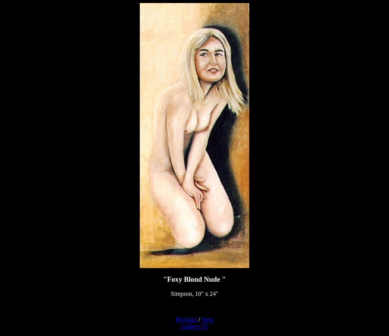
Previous (186, 319)
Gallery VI (195, 326)
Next (207, 319)
